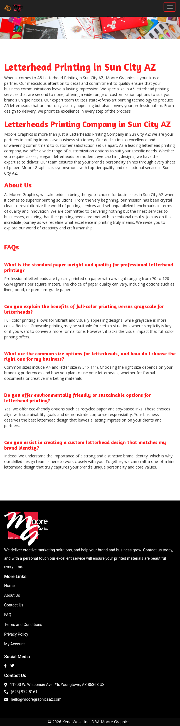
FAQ (7, 615)
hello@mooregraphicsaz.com (32, 699)
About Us (12, 595)
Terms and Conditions (23, 624)
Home (9, 585)
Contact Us (13, 605)
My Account (14, 644)
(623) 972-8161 (21, 691)
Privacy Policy (16, 634)
